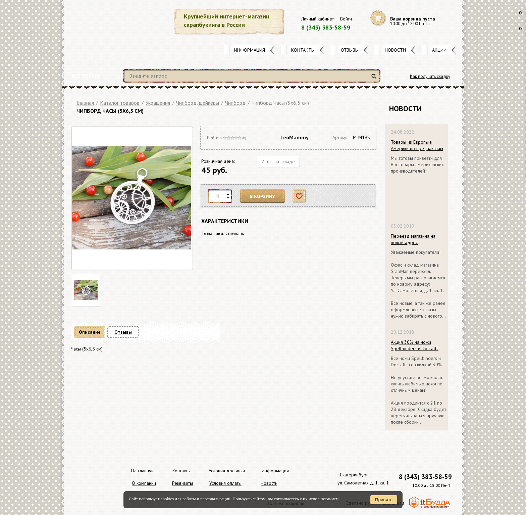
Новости (395, 50)
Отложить (299, 196)
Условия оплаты (225, 483)
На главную (143, 471)
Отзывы (350, 50)
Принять (383, 499)
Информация (249, 50)
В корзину (262, 196)
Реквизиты (182, 483)
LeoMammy (294, 137)
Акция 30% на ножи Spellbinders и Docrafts (414, 345)
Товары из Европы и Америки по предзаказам (417, 145)
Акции (439, 50)
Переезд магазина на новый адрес (413, 239)
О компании (144, 483)
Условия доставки (227, 471)
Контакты (303, 50)
